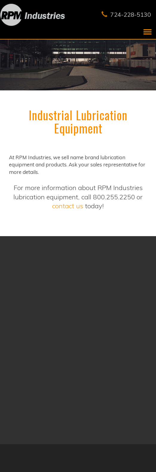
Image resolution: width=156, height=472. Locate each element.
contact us (67, 206)
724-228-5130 (131, 14)
